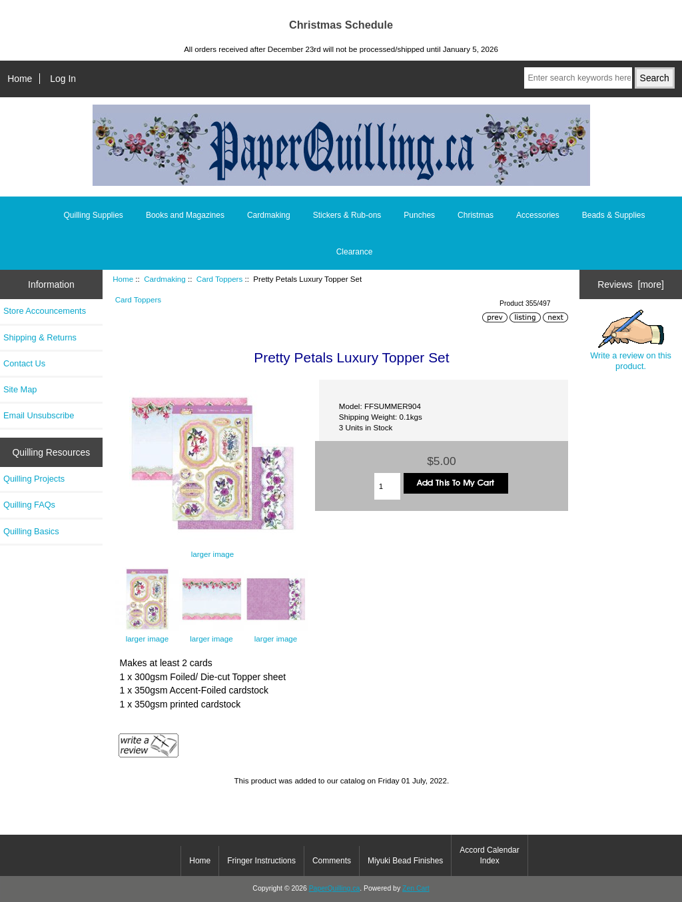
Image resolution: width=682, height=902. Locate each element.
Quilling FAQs (29, 505)
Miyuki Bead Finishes (405, 860)
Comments (331, 860)
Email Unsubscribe (38, 415)
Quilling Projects (34, 479)
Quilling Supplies (93, 215)
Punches (419, 215)
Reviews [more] (630, 284)
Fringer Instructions (261, 860)
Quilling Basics (31, 531)
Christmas (476, 215)
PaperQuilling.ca (334, 888)
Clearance (354, 251)
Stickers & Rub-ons (347, 215)
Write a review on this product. (630, 340)
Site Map (20, 389)
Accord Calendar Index (489, 855)
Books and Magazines (185, 215)
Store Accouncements (44, 311)
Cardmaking (165, 278)
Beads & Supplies (613, 215)
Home (19, 78)
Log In (63, 78)
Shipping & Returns (40, 337)
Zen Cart (416, 888)
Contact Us (24, 363)
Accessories (537, 215)
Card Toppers (219, 278)
